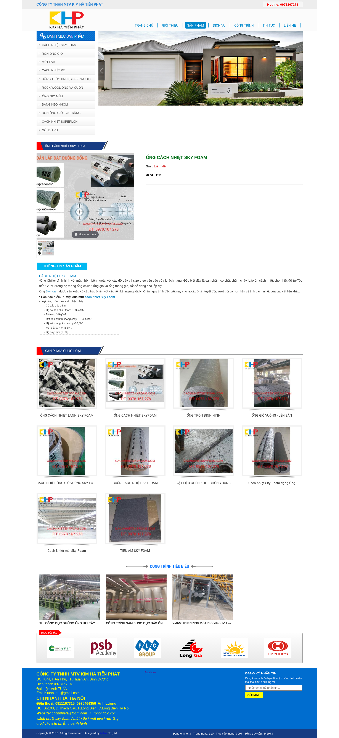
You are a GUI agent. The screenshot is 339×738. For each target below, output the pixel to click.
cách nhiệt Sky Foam (100, 297)
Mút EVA (48, 62)
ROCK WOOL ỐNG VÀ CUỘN (62, 87)
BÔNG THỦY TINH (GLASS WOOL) (66, 79)
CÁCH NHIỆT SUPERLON (60, 121)
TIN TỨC (269, 25)
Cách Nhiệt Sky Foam (59, 45)
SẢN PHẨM (195, 25)
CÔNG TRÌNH (244, 25)
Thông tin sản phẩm (62, 266)
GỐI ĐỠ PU (50, 130)
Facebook (150, 672)
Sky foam (52, 291)
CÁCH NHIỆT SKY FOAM (57, 276)
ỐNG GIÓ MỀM (52, 96)
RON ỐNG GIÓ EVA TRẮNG (61, 113)
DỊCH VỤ (219, 25)
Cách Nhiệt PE (53, 70)
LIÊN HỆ (290, 25)
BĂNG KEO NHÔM (55, 104)
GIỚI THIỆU (170, 25)
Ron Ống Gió (52, 53)
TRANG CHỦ (144, 25)
